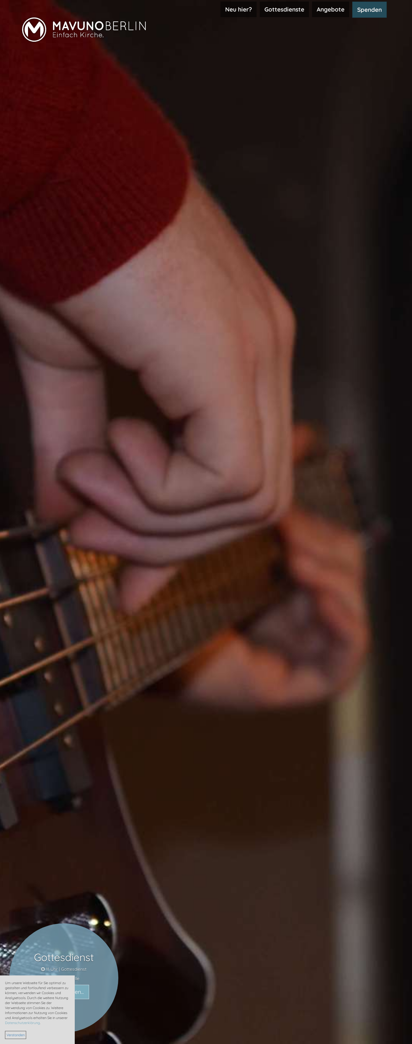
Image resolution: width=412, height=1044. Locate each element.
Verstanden (16, 1035)
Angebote (330, 9)
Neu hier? (238, 9)
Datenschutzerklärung (22, 1023)
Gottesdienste (284, 9)
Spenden (369, 9)
